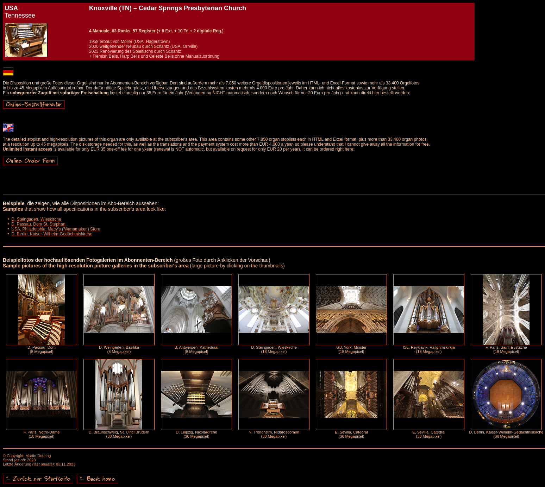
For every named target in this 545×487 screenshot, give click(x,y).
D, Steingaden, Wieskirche (36, 219)
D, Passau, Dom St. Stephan (38, 224)
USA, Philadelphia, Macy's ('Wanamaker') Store (55, 229)
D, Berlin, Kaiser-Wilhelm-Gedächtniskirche (51, 234)
